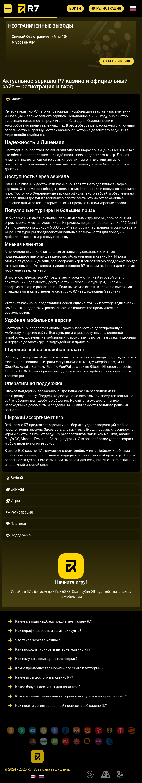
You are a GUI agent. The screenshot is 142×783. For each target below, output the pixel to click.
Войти (75, 8)
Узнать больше (116, 61)
